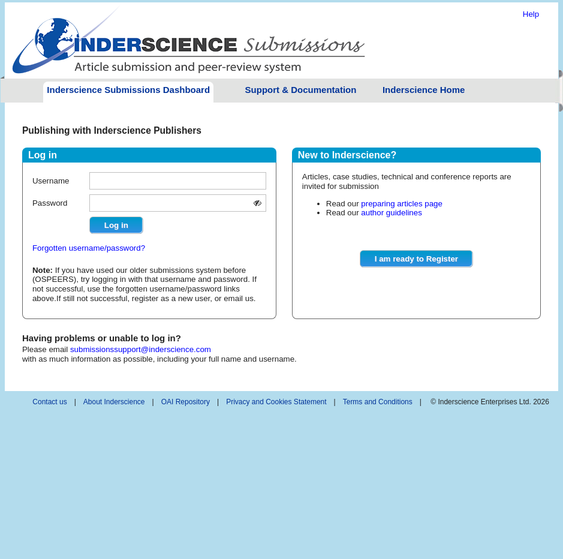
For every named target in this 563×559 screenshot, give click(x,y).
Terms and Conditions (378, 402)
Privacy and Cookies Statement (276, 402)
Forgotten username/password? (88, 248)
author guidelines (391, 212)
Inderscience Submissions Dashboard (128, 90)
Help (531, 14)
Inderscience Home (424, 90)
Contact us (49, 402)
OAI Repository (185, 402)
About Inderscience (114, 402)
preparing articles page (401, 203)
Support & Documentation (301, 90)
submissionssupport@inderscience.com (140, 349)
